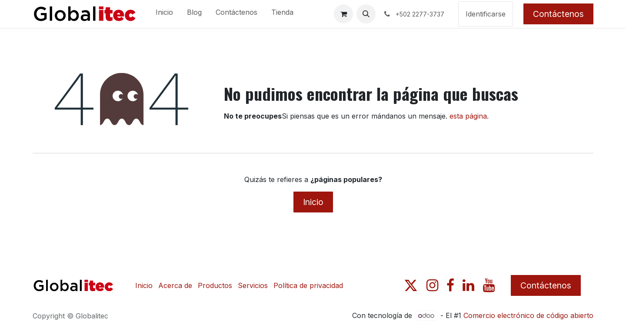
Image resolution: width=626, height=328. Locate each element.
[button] (366, 13)
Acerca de (175, 285)
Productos (215, 285)
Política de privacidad (308, 285)
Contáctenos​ (545, 285)
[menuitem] (164, 14)
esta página (468, 116)
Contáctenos (558, 14)
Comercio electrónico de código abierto (528, 315)
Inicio (313, 202)
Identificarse (486, 14)
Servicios (253, 285)
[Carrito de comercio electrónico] (343, 13)
